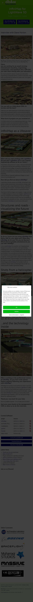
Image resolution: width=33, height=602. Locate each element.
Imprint (22, 315)
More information (14, 315)
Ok (16, 307)
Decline (16, 311)
